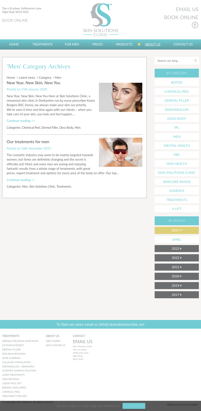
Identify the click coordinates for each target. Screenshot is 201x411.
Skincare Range (177, 182)
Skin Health (176, 164)
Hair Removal (10, 379)
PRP (177, 155)
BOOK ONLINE (15, 20)
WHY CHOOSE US (56, 345)
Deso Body (66, 127)
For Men (72, 44)
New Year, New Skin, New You (33, 82)
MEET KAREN (53, 341)
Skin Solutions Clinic (42, 186)
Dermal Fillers (11, 349)
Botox (176, 82)
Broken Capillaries (14, 387)
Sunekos (176, 191)
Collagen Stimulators (16, 362)
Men (77, 127)
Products (124, 44)
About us (152, 44)
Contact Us (183, 44)
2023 (176, 248)
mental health (177, 145)
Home (14, 44)
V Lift (176, 209)
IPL (176, 127)
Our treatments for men (28, 141)
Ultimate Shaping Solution (19, 370)
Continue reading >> (21, 121)
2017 (176, 295)
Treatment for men (14, 396)
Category (45, 77)
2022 (176, 258)
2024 (175, 230)
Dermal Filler (49, 127)
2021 (176, 267)
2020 (176, 276)
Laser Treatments (13, 374)
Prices (97, 44)
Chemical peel (11, 391)
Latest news (27, 77)
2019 (176, 285)
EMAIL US (187, 9)
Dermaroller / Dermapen (18, 366)
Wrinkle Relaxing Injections (20, 341)
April (176, 239)
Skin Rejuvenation (14, 353)
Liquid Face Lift (11, 383)
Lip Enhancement (13, 345)
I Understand (134, 406)
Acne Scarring (11, 358)
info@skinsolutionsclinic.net (122, 324)
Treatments (43, 44)
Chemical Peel (31, 127)
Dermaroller (176, 109)
